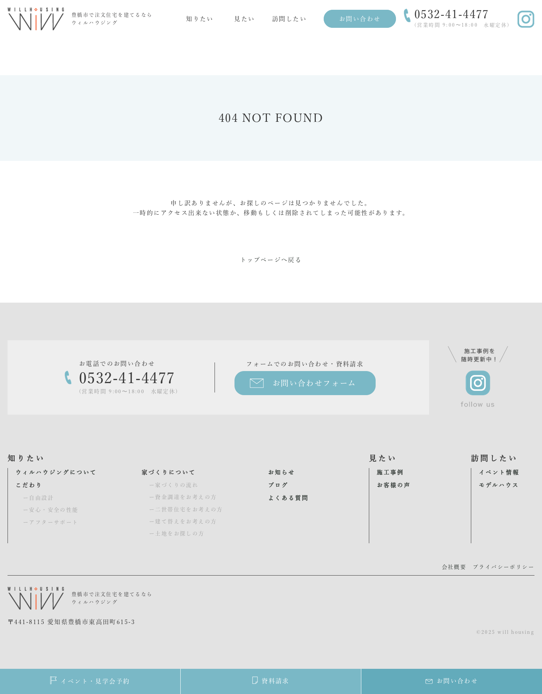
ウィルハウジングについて (56, 472)
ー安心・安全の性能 (51, 509)
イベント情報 (499, 472)
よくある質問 (288, 498)
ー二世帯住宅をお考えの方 (186, 509)
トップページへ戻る (271, 260)
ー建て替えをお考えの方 (183, 521)
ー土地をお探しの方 (177, 533)
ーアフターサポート (51, 522)
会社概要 (454, 567)
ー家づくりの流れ (173, 485)
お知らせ (281, 472)
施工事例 (390, 472)
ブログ (278, 485)
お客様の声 (394, 485)
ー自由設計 (38, 497)
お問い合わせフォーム (314, 383)
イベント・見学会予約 (90, 680)
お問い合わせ (360, 19)
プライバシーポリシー (503, 567)
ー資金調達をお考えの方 (183, 497)
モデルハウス (499, 485)
